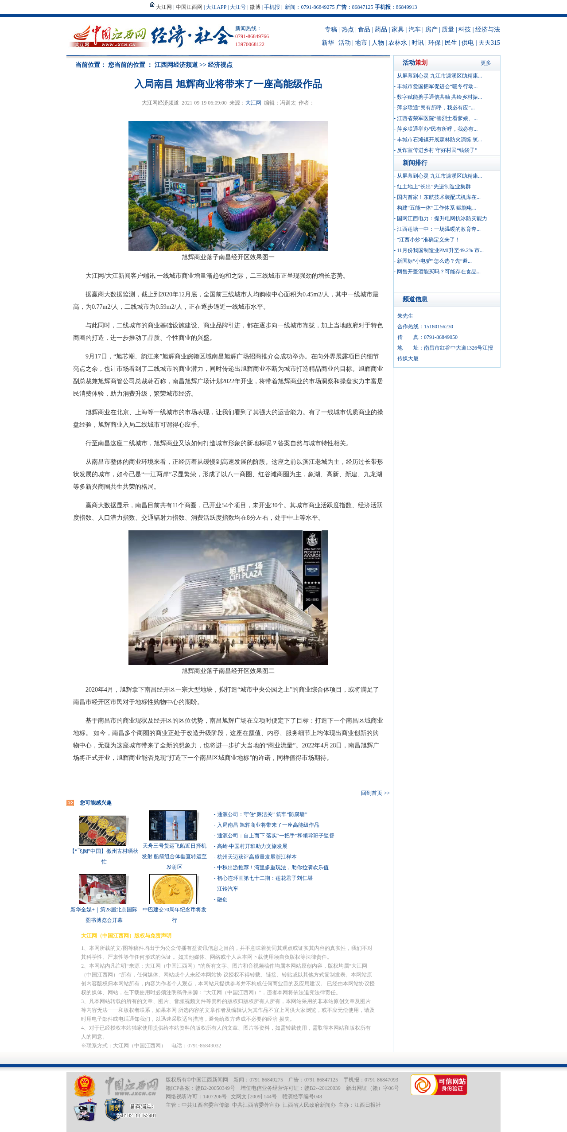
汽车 (414, 29)
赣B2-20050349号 (215, 1088)
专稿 (331, 29)
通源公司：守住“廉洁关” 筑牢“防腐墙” (262, 814)
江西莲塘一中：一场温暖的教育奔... (439, 229)
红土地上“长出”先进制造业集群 (434, 186)
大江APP (216, 7)
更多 (486, 63)
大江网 (253, 103)
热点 (348, 29)
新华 (328, 42)
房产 (431, 29)
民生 (451, 42)
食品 (364, 29)
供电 (468, 42)
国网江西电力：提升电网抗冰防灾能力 (442, 218)
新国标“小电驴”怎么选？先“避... (434, 261)
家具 (398, 29)
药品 (381, 29)
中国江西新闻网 (209, 1080)
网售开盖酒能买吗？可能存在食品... (439, 271)
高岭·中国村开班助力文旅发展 (252, 846)
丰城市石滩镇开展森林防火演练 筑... (439, 139)
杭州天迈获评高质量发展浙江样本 (257, 857)
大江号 (238, 7)
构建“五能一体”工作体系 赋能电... (436, 208)
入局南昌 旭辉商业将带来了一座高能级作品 (268, 825)
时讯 (418, 42)
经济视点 (220, 65)
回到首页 (371, 793)
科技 (464, 29)
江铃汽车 (227, 889)
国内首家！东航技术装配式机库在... (439, 197)
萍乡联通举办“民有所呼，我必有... (437, 129)
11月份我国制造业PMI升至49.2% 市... (440, 250)
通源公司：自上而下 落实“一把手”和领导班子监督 (276, 835)
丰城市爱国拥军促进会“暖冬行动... (437, 86)
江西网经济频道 (176, 65)
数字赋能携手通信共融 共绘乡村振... (439, 97)
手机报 (272, 7)
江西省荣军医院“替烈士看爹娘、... (437, 118)
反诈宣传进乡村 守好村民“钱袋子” (437, 150)
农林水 (397, 42)
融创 (222, 899)
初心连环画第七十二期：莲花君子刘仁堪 (265, 878)
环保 (434, 42)
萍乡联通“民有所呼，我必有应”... (436, 108)
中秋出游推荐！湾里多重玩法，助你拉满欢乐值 (273, 867)
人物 (378, 42)
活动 (344, 42)
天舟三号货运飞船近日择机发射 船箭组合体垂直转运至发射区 (174, 856)
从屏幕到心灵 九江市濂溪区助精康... (439, 76)
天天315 (489, 42)
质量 (448, 29)
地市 (361, 42)
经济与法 (487, 29)
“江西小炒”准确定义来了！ (428, 240)
